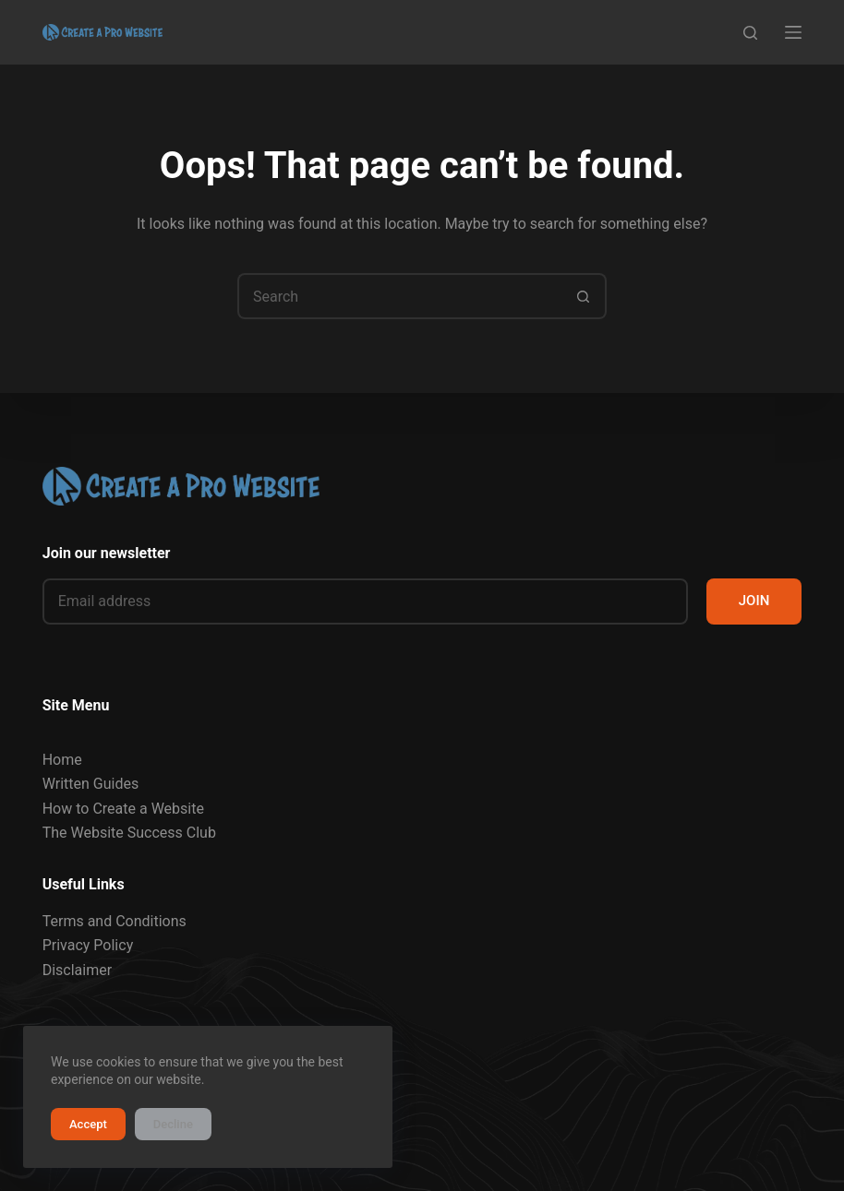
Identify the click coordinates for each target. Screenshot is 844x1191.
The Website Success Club (129, 832)
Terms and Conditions (114, 921)
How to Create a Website (123, 808)
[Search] (750, 33)
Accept (88, 1124)
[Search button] (584, 296)
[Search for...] (399, 296)
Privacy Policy (88, 945)
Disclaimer (77, 970)
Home (62, 759)
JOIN (754, 600)
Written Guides (90, 783)
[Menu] (793, 32)
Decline (173, 1124)
